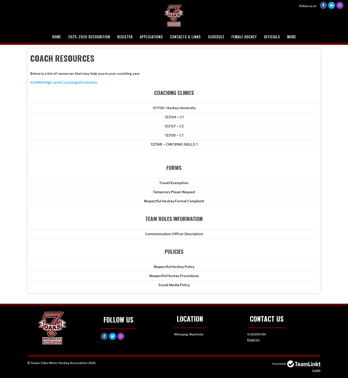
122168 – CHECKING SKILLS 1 (174, 144)
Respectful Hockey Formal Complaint (174, 201)
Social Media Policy (174, 285)
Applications (151, 36)
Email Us (253, 340)
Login (316, 370)
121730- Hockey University (174, 108)
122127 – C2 (174, 126)
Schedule (216, 36)
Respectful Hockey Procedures (174, 276)
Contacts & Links (185, 36)
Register (125, 36)
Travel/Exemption (174, 183)
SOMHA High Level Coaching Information (63, 82)
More (291, 36)
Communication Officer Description (174, 234)
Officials (272, 36)
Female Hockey (244, 36)
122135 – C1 (174, 135)
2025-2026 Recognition (89, 36)
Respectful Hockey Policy (174, 266)
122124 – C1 (174, 117)
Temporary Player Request (174, 192)
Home (56, 36)
